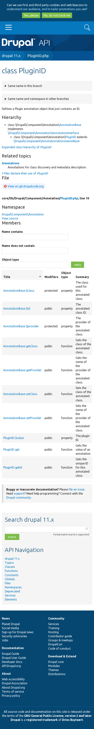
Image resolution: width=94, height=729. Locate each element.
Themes (53, 670)
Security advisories (14, 636)
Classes (10, 566)
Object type (10, 259)
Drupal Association (14, 683)
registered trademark (42, 719)
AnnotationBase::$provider (21, 326)
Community (56, 618)
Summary (82, 277)
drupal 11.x (11, 56)
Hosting (53, 632)
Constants (12, 575)
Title (22, 277)
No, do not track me (57, 15)
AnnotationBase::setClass (20, 394)
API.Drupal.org (11, 666)
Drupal (15, 719)
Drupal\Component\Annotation (23, 214)
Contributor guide (60, 636)
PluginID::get (11, 449)
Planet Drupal (11, 624)
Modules (54, 666)
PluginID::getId (12, 467)
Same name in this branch (25, 86)
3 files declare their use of (25, 173)
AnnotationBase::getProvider (22, 370)
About (6, 673)
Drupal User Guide (14, 657)
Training (53, 628)
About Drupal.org (13, 687)
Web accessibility (13, 679)
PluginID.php (38, 56)
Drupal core (56, 661)
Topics (9, 562)
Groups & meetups (60, 640)
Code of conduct (59, 648)
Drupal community (18, 497)
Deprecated (12, 591)
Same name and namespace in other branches (38, 98)
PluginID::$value (13, 438)
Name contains (12, 231)
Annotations (10, 163)
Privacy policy (11, 695)
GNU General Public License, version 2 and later (58, 715)
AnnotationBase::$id (16, 308)
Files (8, 583)
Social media (10, 628)
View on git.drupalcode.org (26, 186)
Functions (11, 570)
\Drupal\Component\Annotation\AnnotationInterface (43, 133)
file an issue (76, 489)
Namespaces (13, 587)
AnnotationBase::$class (18, 290)
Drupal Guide (10, 653)
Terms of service (13, 691)
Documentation (13, 648)
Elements (11, 599)
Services (10, 595)
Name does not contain (18, 245)
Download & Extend (62, 656)
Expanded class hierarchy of (26, 147)
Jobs (5, 640)
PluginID (70, 137)
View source (10, 218)
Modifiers (51, 277)
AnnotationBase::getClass (20, 346)
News (6, 618)
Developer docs (12, 661)
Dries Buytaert (72, 719)
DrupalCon (55, 644)
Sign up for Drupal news (17, 632)
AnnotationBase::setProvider (22, 418)
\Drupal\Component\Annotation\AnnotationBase (46, 141)
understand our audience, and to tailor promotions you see (46, 9)
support (19, 493)
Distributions (56, 674)
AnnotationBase (70, 124)
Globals (10, 579)
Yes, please (31, 15)
